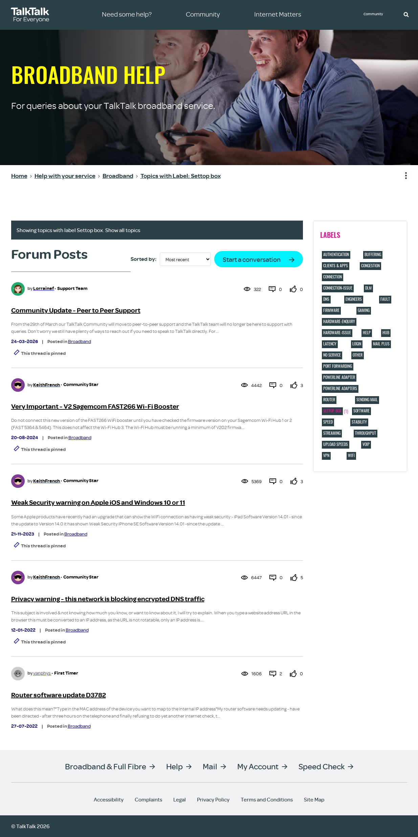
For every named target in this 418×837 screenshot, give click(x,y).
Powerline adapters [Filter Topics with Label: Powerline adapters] (340, 388)
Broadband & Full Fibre (105, 766)
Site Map (314, 799)
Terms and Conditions (267, 799)
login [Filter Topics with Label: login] (356, 343)
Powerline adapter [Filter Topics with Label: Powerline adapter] (339, 377)
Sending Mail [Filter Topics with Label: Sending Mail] (367, 399)
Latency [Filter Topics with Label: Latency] (329, 343)
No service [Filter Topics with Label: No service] (332, 355)
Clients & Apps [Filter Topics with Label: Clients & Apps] (335, 265)
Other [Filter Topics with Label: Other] (357, 355)
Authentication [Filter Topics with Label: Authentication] (336, 254)
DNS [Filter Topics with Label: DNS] (326, 299)
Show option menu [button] (401, 176)
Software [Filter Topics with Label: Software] (361, 410)
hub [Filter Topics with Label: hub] (385, 332)
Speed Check (322, 766)
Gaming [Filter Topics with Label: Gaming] (364, 310)
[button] (406, 14)
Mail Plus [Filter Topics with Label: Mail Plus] (381, 343)
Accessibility (109, 799)
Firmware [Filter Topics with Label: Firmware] (331, 310)
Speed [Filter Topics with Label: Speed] (328, 422)
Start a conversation (252, 259)
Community (375, 14)
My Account (258, 766)
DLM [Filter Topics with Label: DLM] (368, 288)
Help (174, 766)
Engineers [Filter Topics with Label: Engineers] (354, 299)
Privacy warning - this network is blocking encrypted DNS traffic (107, 599)
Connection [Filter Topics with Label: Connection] (332, 276)
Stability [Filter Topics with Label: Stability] (359, 422)
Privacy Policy (213, 799)
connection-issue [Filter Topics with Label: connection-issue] (337, 288)
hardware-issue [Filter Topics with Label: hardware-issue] (337, 332)
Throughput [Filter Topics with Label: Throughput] (365, 433)
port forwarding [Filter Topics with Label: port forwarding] (337, 366)
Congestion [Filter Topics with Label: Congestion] (370, 265)
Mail (210, 766)
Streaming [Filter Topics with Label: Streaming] (331, 433)
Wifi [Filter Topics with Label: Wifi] (351, 455)
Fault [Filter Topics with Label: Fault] (385, 299)
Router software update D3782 (58, 695)
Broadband (79, 341)
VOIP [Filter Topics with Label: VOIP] (366, 444)
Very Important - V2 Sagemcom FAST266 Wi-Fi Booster (95, 406)
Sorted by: (143, 259)
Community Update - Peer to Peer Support (75, 310)
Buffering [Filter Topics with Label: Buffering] (373, 254)
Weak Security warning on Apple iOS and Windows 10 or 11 (98, 502)
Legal (179, 799)
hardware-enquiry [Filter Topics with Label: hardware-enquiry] (339, 321)
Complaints (148, 799)
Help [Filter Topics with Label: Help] (367, 332)
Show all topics (122, 230)
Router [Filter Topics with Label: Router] (329, 399)
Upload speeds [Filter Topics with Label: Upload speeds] (335, 444)
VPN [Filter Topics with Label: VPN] (326, 455)
